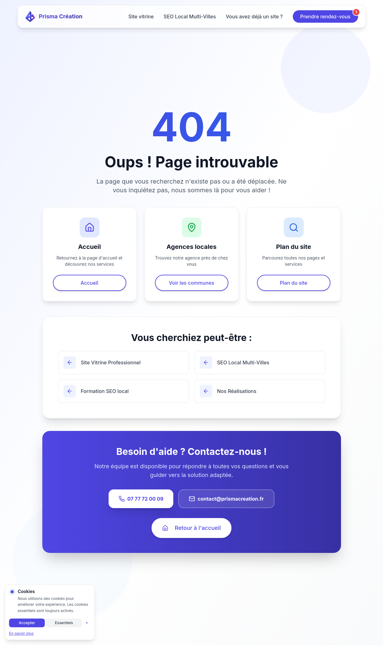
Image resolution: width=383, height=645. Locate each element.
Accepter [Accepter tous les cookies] (27, 622)
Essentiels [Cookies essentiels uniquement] (64, 622)
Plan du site (293, 283)
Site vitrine (140, 16)
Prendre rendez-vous (329, 15)
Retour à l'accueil (191, 528)
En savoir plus (21, 633)
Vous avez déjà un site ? (254, 16)
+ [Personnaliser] (87, 622)
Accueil (89, 283)
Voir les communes (191, 283)
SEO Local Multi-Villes (190, 16)
